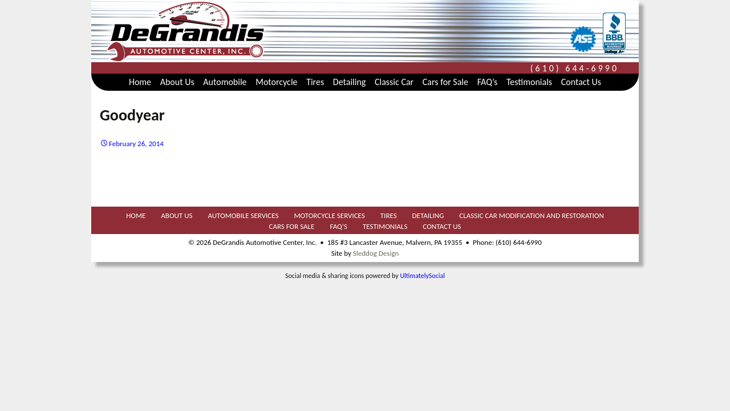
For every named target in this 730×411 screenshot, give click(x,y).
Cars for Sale (445, 81)
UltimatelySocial (422, 276)
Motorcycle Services (329, 216)
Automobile (224, 81)
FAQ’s (487, 81)
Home (140, 81)
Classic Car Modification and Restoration (531, 216)
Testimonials (529, 81)
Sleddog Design (376, 253)
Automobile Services (243, 216)
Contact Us (581, 81)
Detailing (349, 81)
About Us (177, 81)
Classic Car (394, 81)
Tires (315, 81)
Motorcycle (276, 81)
